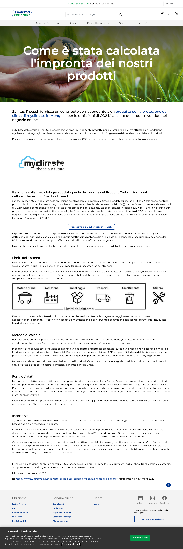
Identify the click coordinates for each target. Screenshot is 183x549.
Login (96, 504)
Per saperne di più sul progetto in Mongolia (91, 227)
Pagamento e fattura (62, 512)
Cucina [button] (76, 23)
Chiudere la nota (140, 539)
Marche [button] (43, 23)
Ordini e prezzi (59, 508)
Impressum (17, 517)
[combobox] (94, 14)
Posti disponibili (19, 521)
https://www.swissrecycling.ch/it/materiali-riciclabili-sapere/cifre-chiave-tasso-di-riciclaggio (66, 478)
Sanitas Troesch (19, 504)
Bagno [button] (60, 23)
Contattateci (58, 504)
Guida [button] (141, 23)
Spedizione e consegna (62, 517)
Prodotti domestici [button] (101, 23)
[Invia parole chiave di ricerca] (120, 14)
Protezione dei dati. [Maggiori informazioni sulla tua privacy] (71, 546)
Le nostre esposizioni (153, 519)
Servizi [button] (125, 23)
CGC (14, 508)
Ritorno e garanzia (60, 521)
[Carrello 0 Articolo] (177, 14)
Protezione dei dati (20, 512)
